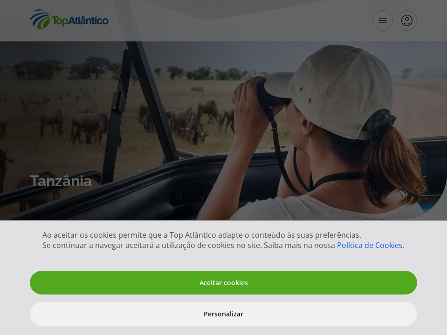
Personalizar (223, 313)
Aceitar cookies (223, 282)
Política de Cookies (370, 245)
